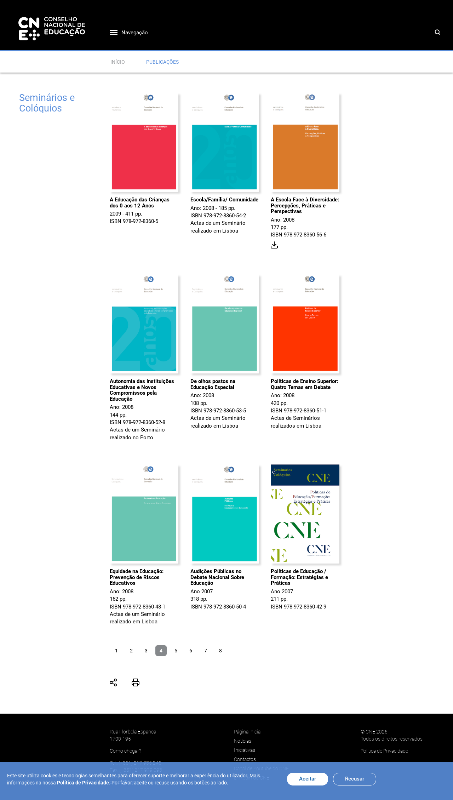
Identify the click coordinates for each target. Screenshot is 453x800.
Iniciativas (244, 750)
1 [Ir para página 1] (116, 650)
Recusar (354, 779)
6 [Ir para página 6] (190, 650)
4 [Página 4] (161, 650)
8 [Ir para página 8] (220, 650)
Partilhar (113, 682)
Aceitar (307, 779)
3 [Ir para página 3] (146, 650)
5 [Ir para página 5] (175, 650)
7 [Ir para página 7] (205, 650)
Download (275, 245)
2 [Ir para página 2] (131, 650)
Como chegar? (125, 751)
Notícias (242, 741)
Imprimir (135, 682)
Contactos (245, 759)
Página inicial (248, 732)
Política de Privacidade (384, 751)
